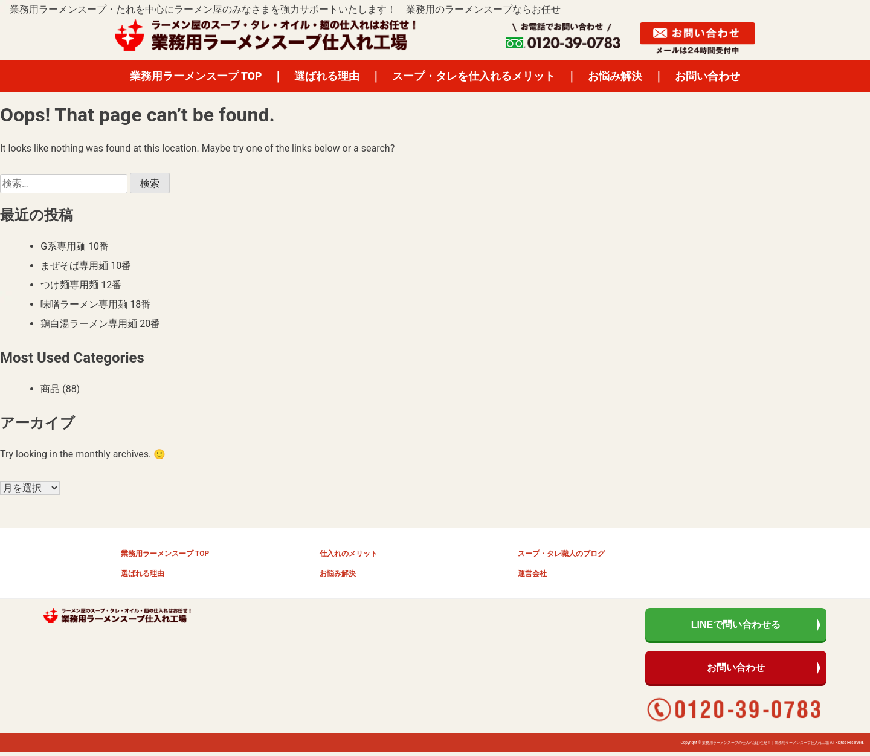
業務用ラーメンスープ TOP (196, 76)
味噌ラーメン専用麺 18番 (95, 304)
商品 (50, 389)
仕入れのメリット (349, 553)
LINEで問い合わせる (736, 625)
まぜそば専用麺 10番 (85, 265)
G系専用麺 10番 (74, 246)
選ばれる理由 (326, 76)
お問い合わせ (707, 76)
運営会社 (532, 573)
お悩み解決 (615, 76)
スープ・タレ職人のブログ (561, 553)
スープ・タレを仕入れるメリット (473, 76)
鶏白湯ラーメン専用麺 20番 (100, 323)
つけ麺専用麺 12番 (80, 285)
